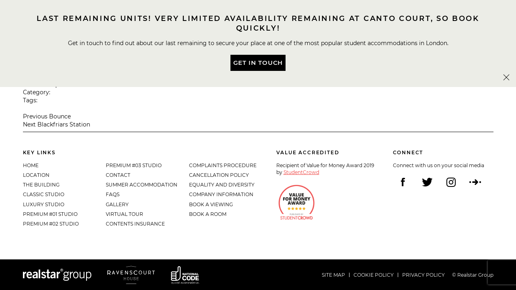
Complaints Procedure (223, 165)
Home (31, 165)
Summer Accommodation (141, 185)
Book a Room (207, 214)
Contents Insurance (135, 224)
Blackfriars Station (63, 124)
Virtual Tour (124, 214)
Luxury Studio (43, 204)
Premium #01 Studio (50, 214)
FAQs (112, 194)
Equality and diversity (222, 185)
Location (36, 175)
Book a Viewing (211, 204)
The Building (41, 185)
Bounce (60, 116)
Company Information (221, 194)
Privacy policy (423, 275)
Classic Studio (43, 194)
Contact (118, 175)
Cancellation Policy (219, 175)
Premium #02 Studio (51, 224)
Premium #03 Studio (134, 165)
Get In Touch (258, 62)
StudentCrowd (301, 172)
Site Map (333, 275)
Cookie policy (374, 275)
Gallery (117, 204)
